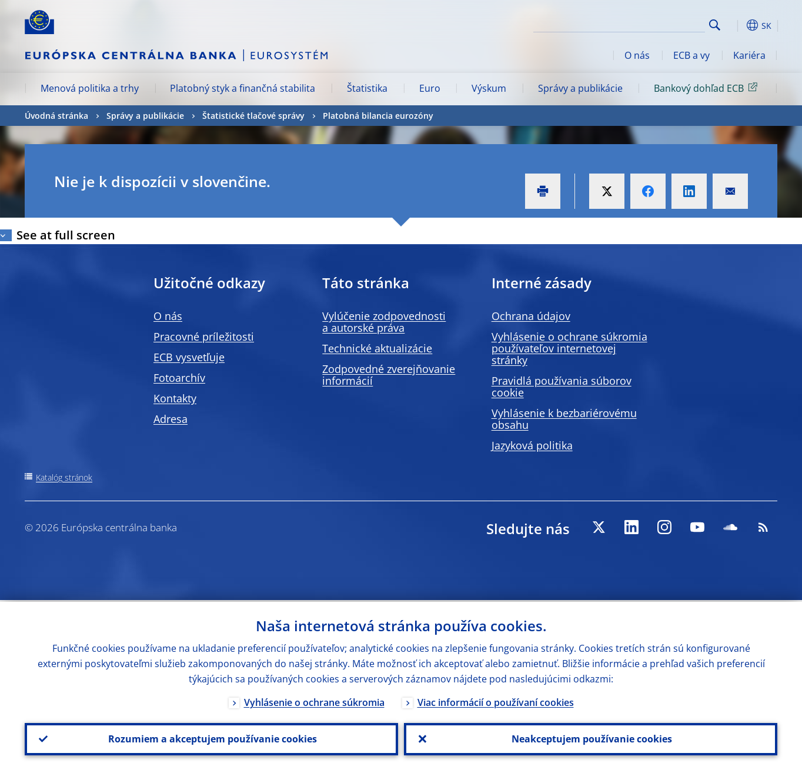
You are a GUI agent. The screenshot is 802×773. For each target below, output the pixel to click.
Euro (429, 88)
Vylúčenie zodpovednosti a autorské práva (384, 322)
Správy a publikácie (580, 88)
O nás (637, 55)
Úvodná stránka (56, 115)
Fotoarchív (179, 378)
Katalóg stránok (64, 477)
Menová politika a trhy (90, 88)
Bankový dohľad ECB (707, 88)
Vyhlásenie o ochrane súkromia (314, 700)
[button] (736, 25)
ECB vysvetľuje (189, 357)
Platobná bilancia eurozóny (378, 115)
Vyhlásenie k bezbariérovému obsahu (564, 419)
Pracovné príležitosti (203, 336)
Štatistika (367, 88)
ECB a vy (691, 55)
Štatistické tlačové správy (253, 115)
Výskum (489, 88)
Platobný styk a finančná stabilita (242, 88)
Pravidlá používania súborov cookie (561, 386)
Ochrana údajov (531, 316)
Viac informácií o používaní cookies (495, 700)
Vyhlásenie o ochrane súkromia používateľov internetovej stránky (569, 348)
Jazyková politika (532, 445)
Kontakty (174, 398)
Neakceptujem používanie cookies (590, 738)
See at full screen (65, 235)
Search (714, 25)
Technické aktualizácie (377, 348)
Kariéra (749, 55)
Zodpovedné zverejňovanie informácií (388, 375)
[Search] (646, 23)
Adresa (170, 419)
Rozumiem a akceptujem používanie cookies (211, 738)
